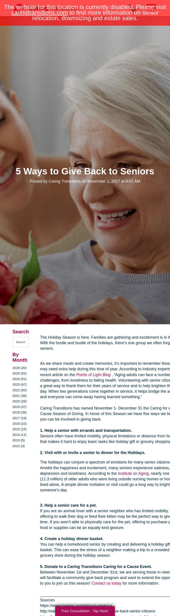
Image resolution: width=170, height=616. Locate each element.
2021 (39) (19, 396)
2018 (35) (19, 412)
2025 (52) (19, 373)
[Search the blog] (20, 342)
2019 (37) (19, 407)
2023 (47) (19, 384)
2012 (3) (18, 446)
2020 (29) (19, 401)
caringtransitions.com (40, 12)
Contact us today (106, 583)
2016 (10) (19, 423)
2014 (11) (19, 434)
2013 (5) (18, 440)
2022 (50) (19, 390)
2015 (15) (19, 429)
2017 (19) (19, 418)
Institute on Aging (133, 473)
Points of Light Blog (93, 375)
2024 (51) (19, 379)
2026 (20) (19, 368)
